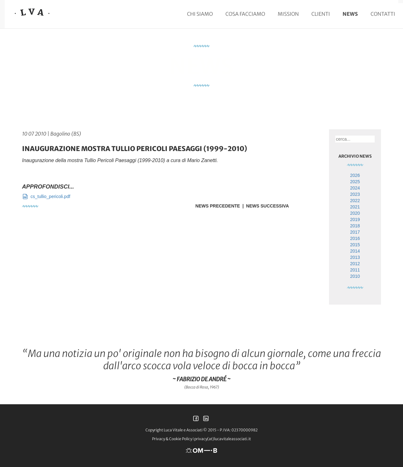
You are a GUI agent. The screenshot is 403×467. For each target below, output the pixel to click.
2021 (355, 206)
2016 (355, 238)
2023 (355, 194)
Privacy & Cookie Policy (172, 438)
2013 (355, 257)
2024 (355, 187)
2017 (355, 232)
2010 (355, 276)
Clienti (320, 14)
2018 (355, 225)
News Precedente (218, 205)
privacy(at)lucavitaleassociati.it (222, 438)
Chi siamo (200, 14)
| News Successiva (264, 205)
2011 (355, 269)
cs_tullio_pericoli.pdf (46, 196)
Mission (288, 14)
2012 (355, 263)
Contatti (383, 14)
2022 (355, 200)
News (350, 14)
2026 (355, 175)
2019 (355, 219)
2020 (355, 213)
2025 (355, 181)
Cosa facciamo (245, 14)
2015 (355, 244)
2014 (355, 251)
